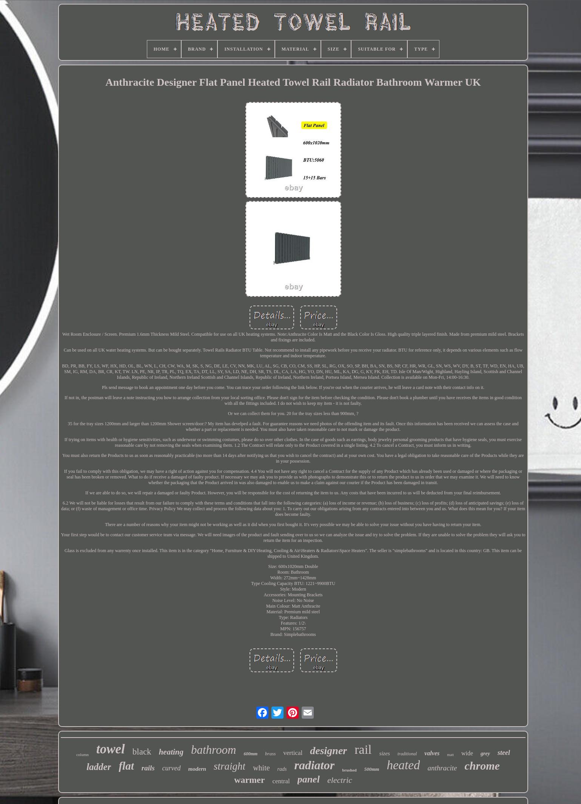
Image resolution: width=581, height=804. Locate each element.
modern (197, 769)
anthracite (442, 768)
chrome (482, 765)
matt (450, 755)
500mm (371, 769)
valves (431, 753)
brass (270, 753)
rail (362, 749)
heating (171, 751)
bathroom (213, 749)
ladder (98, 767)
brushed (349, 770)
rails (148, 768)
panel (308, 779)
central (281, 781)
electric (339, 780)
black (142, 751)
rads (282, 769)
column (82, 754)
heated (403, 765)
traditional (407, 753)
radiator (314, 765)
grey (485, 753)
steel (504, 752)
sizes (384, 753)
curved (171, 768)
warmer (249, 780)
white (261, 768)
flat (126, 766)
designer (328, 750)
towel (110, 749)
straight (229, 766)
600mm (250, 753)
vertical (292, 752)
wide (467, 753)
